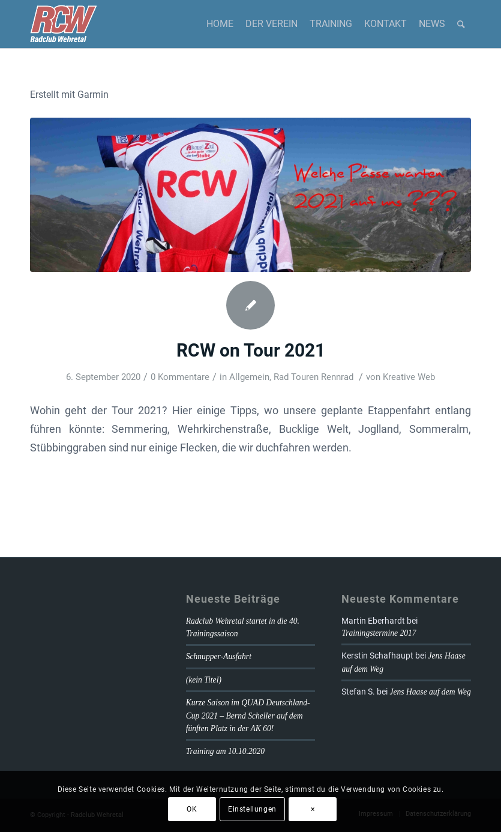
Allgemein (249, 377)
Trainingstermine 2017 (378, 633)
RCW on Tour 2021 (250, 350)
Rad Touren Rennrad (313, 377)
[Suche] (461, 24)
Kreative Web (409, 377)
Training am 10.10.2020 (225, 751)
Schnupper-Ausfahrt (218, 656)
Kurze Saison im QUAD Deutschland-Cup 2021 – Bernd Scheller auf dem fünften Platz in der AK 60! (248, 715)
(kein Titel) (203, 679)
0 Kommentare (180, 377)
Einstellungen (252, 809)
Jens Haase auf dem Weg (429, 691)
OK (192, 809)
